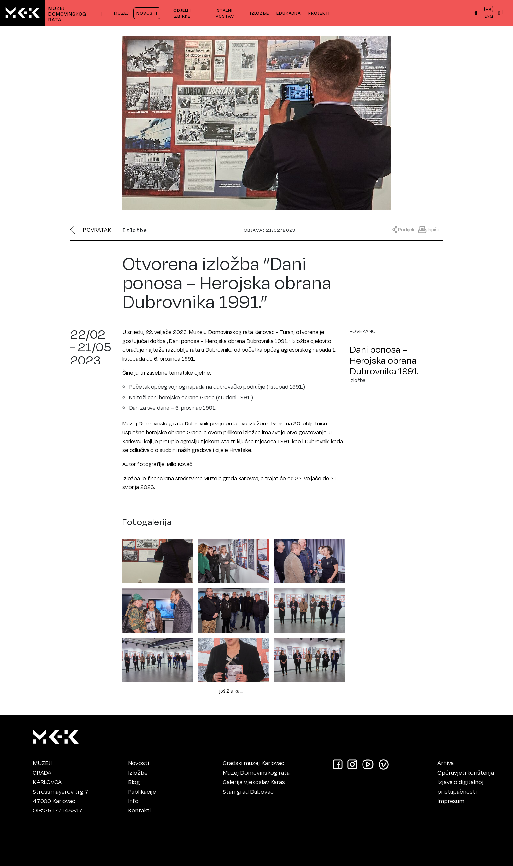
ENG (489, 16)
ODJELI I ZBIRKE (182, 13)
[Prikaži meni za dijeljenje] (404, 229)
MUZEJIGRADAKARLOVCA (47, 772)
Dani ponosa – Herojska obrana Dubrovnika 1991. (384, 360)
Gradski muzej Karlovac (253, 762)
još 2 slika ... (231, 690)
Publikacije (142, 791)
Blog (134, 781)
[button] (476, 13)
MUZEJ (121, 13)
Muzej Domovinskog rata (256, 772)
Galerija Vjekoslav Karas (254, 781)
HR (488, 9)
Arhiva (445, 762)
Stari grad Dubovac (248, 791)
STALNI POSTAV (225, 13)
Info (133, 801)
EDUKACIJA (288, 13)
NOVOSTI (146, 13)
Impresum (450, 801)
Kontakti (139, 810)
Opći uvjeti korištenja (465, 772)
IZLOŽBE (259, 13)
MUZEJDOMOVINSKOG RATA (68, 14)
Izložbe (138, 772)
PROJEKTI (319, 13)
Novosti (138, 762)
